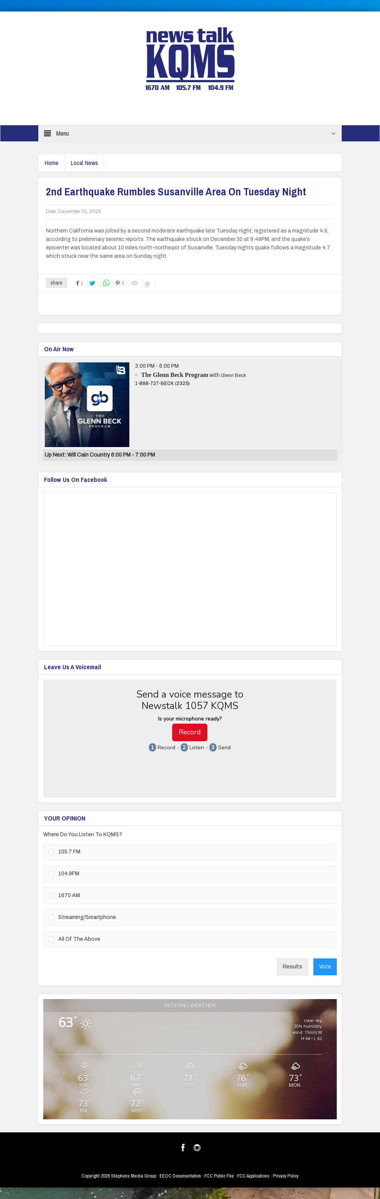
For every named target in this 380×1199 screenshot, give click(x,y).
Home (53, 162)
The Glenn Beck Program (174, 375)
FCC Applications (253, 1176)
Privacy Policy (285, 1176)
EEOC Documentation (180, 1176)
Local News (89, 162)
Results (292, 967)
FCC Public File (219, 1176)
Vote (325, 967)
